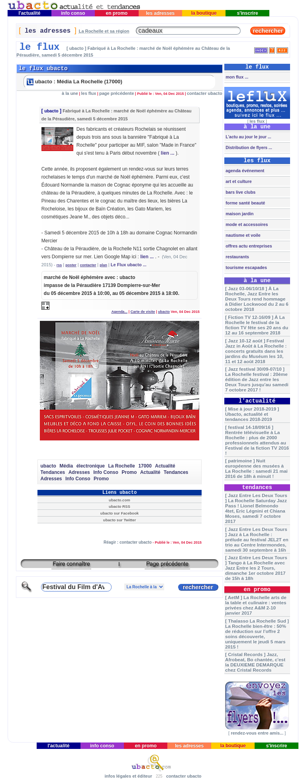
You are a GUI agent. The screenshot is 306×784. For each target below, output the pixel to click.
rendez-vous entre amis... (257, 733)
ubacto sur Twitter (119, 520)
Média (66, 466)
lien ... (168, 153)
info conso (73, 13)
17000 (144, 466)
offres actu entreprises (248, 246)
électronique (90, 466)
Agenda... (119, 312)
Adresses (79, 472)
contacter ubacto (204, 93)
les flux (88, 93)
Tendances (52, 472)
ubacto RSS (119, 506)
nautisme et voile (242, 235)
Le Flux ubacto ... (129, 264)
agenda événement (244, 170)
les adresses (160, 13)
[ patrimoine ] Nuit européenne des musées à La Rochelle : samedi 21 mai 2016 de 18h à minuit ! (256, 468)
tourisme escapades (245, 267)
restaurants (236, 256)
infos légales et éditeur (128, 776)
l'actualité (29, 13)
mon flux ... (236, 77)
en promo (116, 13)
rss (59, 265)
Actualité (165, 466)
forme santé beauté (244, 202)
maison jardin (238, 213)
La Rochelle (121, 466)
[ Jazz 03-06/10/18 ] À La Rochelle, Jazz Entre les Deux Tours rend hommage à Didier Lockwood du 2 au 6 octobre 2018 (256, 299)
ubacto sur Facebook (119, 513)
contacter (88, 265)
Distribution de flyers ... (248, 147)
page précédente (116, 93)
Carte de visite (142, 312)
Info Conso (105, 472)
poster (70, 265)
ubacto (51, 110)
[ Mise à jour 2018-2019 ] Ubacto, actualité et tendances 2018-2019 (252, 414)
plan (103, 265)
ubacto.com (119, 500)
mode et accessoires (246, 224)
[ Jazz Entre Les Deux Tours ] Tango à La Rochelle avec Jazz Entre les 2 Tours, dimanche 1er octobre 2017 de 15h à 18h (256, 568)
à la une (70, 93)
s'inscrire (247, 13)
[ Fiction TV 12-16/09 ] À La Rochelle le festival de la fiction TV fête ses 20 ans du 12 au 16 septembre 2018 (256, 324)
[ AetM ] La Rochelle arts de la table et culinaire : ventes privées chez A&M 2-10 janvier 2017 (255, 605)
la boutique (204, 13)
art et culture (237, 181)
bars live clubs (239, 192)
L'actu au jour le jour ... (247, 136)
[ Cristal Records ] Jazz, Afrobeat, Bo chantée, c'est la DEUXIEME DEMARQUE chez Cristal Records (255, 662)
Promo (129, 472)
